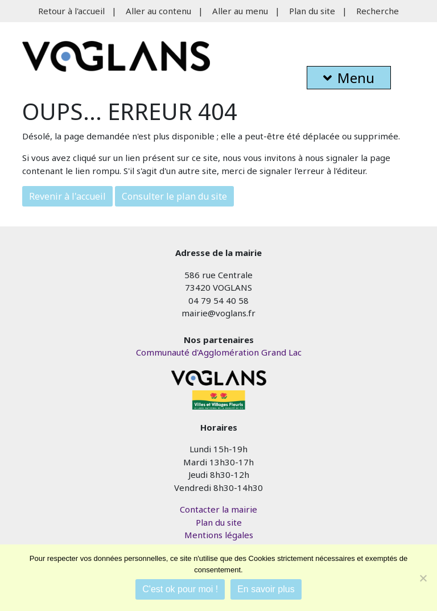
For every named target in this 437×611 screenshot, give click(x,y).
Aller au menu (240, 10)
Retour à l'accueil (71, 10)
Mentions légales (218, 534)
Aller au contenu (158, 10)
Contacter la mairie (218, 509)
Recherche (377, 10)
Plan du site (312, 10)
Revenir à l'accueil (67, 196)
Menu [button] (348, 77)
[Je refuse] (422, 578)
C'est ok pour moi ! (180, 589)
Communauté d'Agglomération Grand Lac (219, 352)
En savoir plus (266, 589)
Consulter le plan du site (174, 196)
